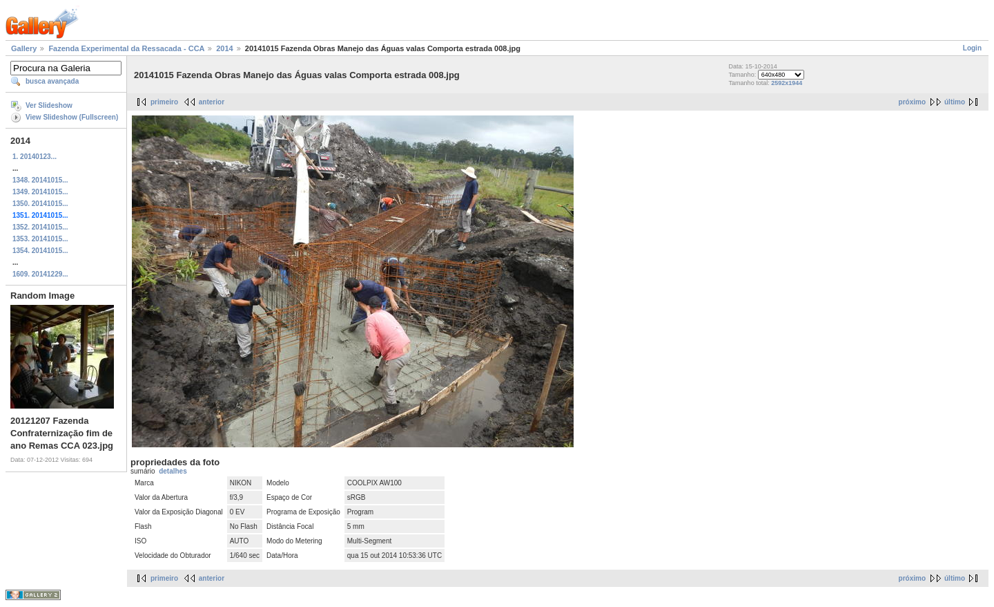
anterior (211, 102)
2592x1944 (786, 83)
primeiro (164, 102)
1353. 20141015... (40, 239)
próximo (912, 102)
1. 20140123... (34, 156)
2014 (224, 48)
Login (972, 48)
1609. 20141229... (40, 274)
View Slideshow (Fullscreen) (72, 117)
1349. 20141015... (40, 192)
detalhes (173, 471)
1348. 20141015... (40, 180)
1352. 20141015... (40, 227)
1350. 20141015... (40, 203)
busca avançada (52, 81)
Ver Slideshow (49, 105)
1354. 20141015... (40, 250)
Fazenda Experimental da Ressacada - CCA (126, 48)
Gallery (24, 48)
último (954, 102)
